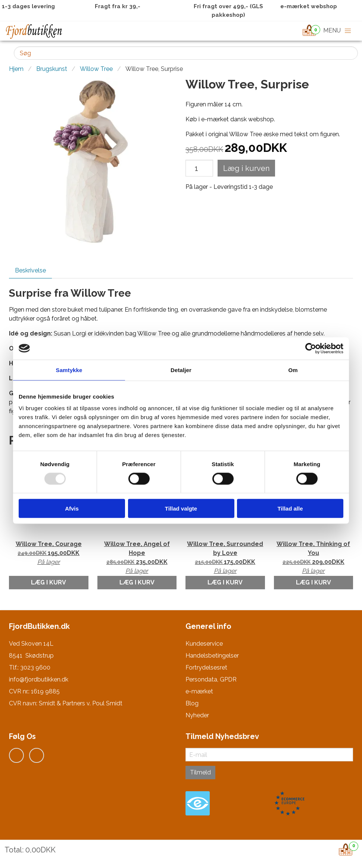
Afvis (72, 508)
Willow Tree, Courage (48, 553)
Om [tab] (292, 369)
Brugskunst (51, 68)
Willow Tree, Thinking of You (313, 557)
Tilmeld (200, 772)
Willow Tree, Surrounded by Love (225, 557)
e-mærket (199, 691)
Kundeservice (204, 643)
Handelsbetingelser (212, 655)
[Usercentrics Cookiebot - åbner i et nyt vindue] (310, 348)
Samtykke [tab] (69, 369)
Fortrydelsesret (206, 667)
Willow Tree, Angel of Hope (137, 557)
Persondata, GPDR (211, 679)
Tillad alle (290, 508)
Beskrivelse (30, 270)
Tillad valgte (181, 508)
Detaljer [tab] (181, 369)
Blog (192, 703)
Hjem (16, 68)
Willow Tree (96, 68)
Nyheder (197, 715)
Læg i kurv (48, 582)
